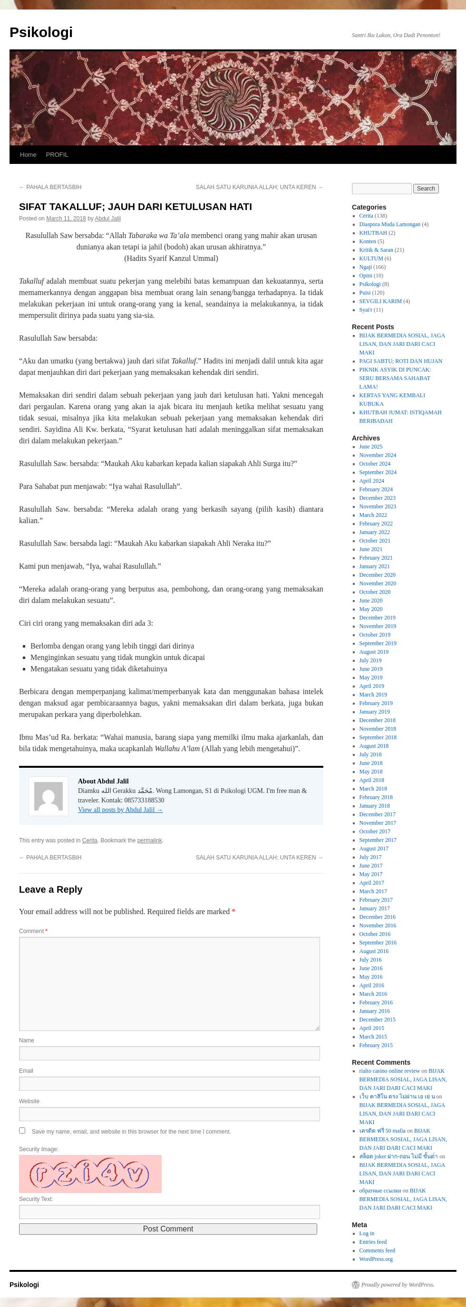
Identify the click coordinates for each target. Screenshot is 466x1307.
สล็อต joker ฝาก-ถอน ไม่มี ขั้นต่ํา (398, 1156)
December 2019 (377, 617)
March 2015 (373, 1036)
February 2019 (376, 703)
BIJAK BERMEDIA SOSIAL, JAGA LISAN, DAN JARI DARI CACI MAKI (402, 344)
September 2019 (378, 643)
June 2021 (371, 549)
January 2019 (374, 711)
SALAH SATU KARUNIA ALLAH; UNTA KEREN (259, 187)
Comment (33, 931)
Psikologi (41, 32)
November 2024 (378, 455)
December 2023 (377, 498)
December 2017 (377, 814)
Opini (365, 275)
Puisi (365, 292)
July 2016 (370, 959)
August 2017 (374, 848)
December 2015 (377, 1019)
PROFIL (57, 154)
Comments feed (377, 1250)
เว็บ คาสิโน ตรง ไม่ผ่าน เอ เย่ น (397, 1096)
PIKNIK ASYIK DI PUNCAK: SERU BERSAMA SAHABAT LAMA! (395, 378)
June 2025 (371, 446)
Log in (367, 1233)
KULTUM (371, 258)
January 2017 (374, 908)
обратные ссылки (380, 1190)
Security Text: (36, 1199)
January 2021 (374, 566)
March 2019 (373, 694)
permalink (149, 840)
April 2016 (371, 985)
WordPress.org (376, 1259)
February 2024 (376, 489)
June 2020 (371, 600)
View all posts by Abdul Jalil (120, 809)
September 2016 (378, 942)
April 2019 (371, 686)
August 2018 (374, 746)
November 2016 (378, 925)
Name (26, 1040)
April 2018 (371, 780)
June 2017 (371, 865)
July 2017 (370, 857)
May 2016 (371, 976)
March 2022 (373, 515)
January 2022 (374, 532)
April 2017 (371, 882)
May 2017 (371, 874)
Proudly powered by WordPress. (398, 1284)
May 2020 (371, 609)
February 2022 (376, 523)
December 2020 (377, 575)
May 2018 (371, 771)
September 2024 (378, 472)
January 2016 (374, 1011)
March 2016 (373, 994)
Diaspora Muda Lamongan (390, 224)
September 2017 (378, 840)
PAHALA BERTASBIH (50, 187)
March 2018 (373, 788)
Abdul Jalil (108, 218)
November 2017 (378, 823)
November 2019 (378, 626)
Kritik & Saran (376, 250)
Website (29, 1101)
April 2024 (371, 480)
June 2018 (371, 763)
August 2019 (374, 652)
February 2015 (376, 1045)
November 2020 (378, 583)
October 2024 (375, 463)
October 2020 (375, 592)
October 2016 (375, 934)
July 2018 (370, 754)
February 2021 (376, 557)
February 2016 (376, 1002)
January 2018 (374, 805)
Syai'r (366, 309)
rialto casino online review (389, 1071)
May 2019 (371, 677)
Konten (367, 241)
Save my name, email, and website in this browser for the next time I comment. (131, 1131)
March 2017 (373, 891)
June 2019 (371, 669)
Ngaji (365, 267)
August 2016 (374, 951)
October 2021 (375, 540)
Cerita (89, 840)
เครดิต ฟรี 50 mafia (382, 1130)
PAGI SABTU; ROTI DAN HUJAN (401, 361)
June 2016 (371, 968)
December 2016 (377, 917)
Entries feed (373, 1242)
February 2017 (376, 900)
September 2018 (378, 737)
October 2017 (375, 831)
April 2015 (371, 1028)
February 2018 (376, 797)
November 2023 (378, 506)
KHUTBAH (373, 232)
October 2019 (375, 634)
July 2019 (370, 660)
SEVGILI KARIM (380, 301)
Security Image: (38, 1149)
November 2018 (378, 728)
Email (26, 1071)
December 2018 (377, 720)
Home (28, 154)
